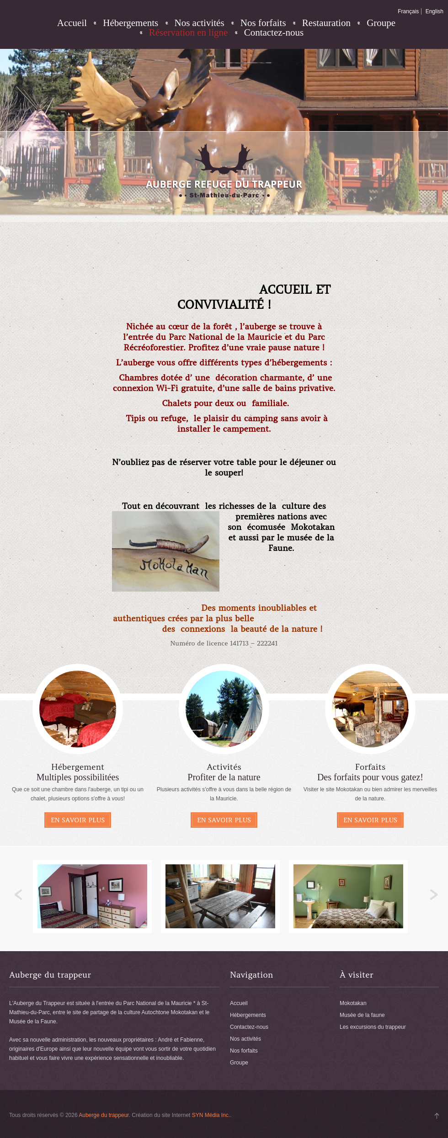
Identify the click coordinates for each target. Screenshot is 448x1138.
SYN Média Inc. (211, 1115)
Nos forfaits (263, 23)
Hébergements (130, 23)
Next (434, 895)
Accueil (72, 23)
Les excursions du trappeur (373, 1027)
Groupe (381, 23)
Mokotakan (353, 1003)
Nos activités (199, 23)
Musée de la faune (362, 1015)
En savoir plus (78, 820)
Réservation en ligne (188, 32)
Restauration (326, 23)
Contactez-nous (274, 32)
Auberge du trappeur (103, 1115)
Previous (19, 895)
